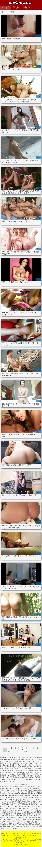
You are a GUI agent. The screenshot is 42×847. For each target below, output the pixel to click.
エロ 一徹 (35, 765)
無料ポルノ (36, 808)
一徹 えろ (36, 772)
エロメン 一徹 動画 (25, 768)
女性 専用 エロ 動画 (30, 794)
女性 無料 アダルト (26, 799)
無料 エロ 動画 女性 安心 (16, 795)
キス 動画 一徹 (36, 768)
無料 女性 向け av (5, 786)
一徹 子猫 (29, 776)
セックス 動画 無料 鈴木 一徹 (32, 770)
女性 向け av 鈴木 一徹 (24, 779)
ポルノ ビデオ (26, 806)
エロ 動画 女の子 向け (15, 797)
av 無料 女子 (6, 814)
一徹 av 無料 (29, 772)
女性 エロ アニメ (27, 808)
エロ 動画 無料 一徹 (13, 767)
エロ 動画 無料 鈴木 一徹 (28, 767)
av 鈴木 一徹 (16, 757)
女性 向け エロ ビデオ (29, 797)
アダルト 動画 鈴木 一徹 (14, 763)
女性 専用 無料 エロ (12, 817)
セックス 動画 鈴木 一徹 (7, 772)
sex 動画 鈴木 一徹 (9, 759)
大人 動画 (16, 799)
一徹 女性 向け (21, 776)
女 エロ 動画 (22, 819)
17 (9, 751)
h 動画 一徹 (24, 757)
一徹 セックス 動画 (31, 774)
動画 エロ (21, 801)
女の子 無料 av (13, 825)
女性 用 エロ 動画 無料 (32, 795)
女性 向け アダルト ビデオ (33, 801)
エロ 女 (21, 794)
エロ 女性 (12, 803)
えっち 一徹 (20, 759)
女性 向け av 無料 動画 (33, 819)
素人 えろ (21, 790)
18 (13, 751)
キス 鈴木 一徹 (4, 770)
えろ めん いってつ (30, 759)
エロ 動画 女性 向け (22, 803)
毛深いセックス (21, 788)
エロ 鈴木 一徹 (13, 768)
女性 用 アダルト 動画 (30, 815)
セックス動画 (8, 823)
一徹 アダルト (20, 3)
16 (37, 750)
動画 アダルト (20, 826)
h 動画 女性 (4, 803)
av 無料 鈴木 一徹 (5, 757)
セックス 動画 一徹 (16, 770)
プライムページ (5, 8)
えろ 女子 (10, 821)
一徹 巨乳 (36, 776)
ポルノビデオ (6, 806)
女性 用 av (36, 799)
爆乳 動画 (8, 788)
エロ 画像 (22, 825)
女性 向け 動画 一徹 (8, 781)
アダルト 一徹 (29, 761)
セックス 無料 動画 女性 (18, 814)
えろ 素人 (14, 828)
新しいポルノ (16, 8)
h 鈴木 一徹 (32, 757)
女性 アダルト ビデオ (12, 805)
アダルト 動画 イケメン (9, 819)
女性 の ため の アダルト (8, 826)
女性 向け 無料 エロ (25, 817)
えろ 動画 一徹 (6, 761)
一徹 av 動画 (20, 772)
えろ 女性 (10, 812)
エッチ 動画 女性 (9, 808)
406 (25, 751)
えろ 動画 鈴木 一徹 (18, 761)
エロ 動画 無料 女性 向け (33, 825)
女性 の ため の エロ (9, 792)
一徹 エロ (12, 774)
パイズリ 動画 (27, 823)
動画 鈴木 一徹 (26, 778)
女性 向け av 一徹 (11, 779)
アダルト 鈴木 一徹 (29, 763)
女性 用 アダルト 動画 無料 (14, 815)
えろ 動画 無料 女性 (12, 794)
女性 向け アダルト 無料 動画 (21, 786)
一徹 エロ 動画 (20, 774)
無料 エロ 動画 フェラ (22, 810)
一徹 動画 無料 (11, 776)
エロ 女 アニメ (17, 823)
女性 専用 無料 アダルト (21, 821)
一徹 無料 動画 (16, 778)
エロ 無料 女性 (16, 806)
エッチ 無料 (27, 792)
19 (18, 751)
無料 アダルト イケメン (9, 790)
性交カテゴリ (26, 8)
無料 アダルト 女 (32, 814)
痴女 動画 (3, 821)
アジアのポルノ (25, 805)
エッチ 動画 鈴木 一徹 (12, 765)
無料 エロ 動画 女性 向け (34, 826)
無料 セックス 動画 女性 (22, 812)
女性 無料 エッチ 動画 (7, 810)
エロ (14, 788)
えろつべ (18, 808)
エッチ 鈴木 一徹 (25, 765)
